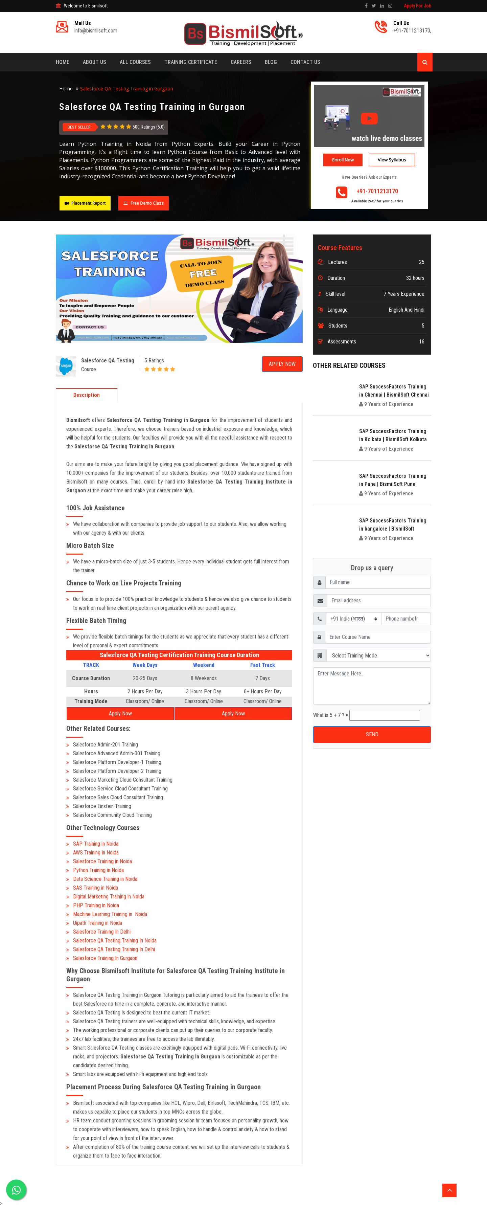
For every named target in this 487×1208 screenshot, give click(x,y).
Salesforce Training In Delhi (102, 932)
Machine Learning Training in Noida (110, 914)
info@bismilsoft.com (95, 30)
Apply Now (282, 364)
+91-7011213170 (411, 30)
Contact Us (305, 62)
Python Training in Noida (98, 870)
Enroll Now (343, 160)
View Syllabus (392, 160)
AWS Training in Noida (96, 852)
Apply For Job (417, 5)
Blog (271, 62)
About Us (94, 62)
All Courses (135, 62)
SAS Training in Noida (95, 888)
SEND (372, 734)
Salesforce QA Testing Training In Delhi (114, 949)
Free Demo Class (143, 203)
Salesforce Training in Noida (102, 861)
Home (62, 62)
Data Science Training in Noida (105, 879)
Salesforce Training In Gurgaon (105, 958)
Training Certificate (190, 62)
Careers (241, 62)
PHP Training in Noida (96, 905)
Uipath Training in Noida (97, 923)
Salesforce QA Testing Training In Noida (115, 940)
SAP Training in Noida (95, 844)
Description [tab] (86, 395)
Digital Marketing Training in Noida (108, 896)
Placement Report (85, 203)
